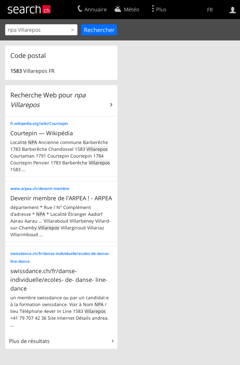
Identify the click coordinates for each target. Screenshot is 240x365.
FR (210, 9)
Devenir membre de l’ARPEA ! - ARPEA (61, 198)
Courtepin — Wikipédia (41, 133)
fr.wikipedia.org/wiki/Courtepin (39, 123)
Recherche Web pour (47, 100)
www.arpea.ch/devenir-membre (39, 188)
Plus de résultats (29, 341)
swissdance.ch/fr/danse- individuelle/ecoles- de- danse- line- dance (58, 279)
